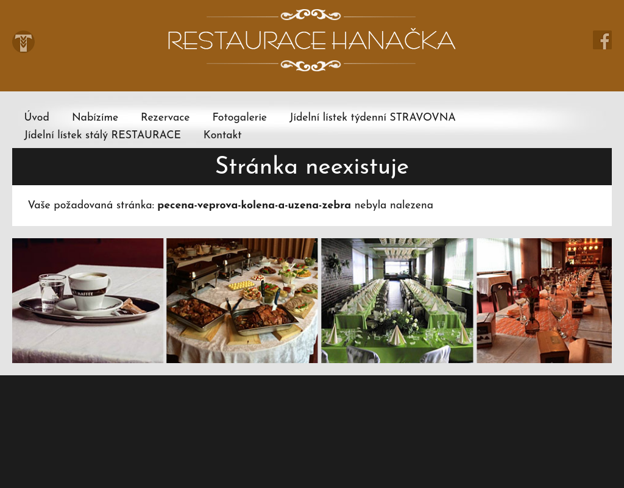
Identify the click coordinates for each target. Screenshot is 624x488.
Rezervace (165, 118)
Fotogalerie (239, 118)
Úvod (36, 118)
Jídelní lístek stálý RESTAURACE (102, 135)
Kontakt (223, 135)
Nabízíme (95, 118)
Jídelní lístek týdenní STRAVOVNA (372, 118)
